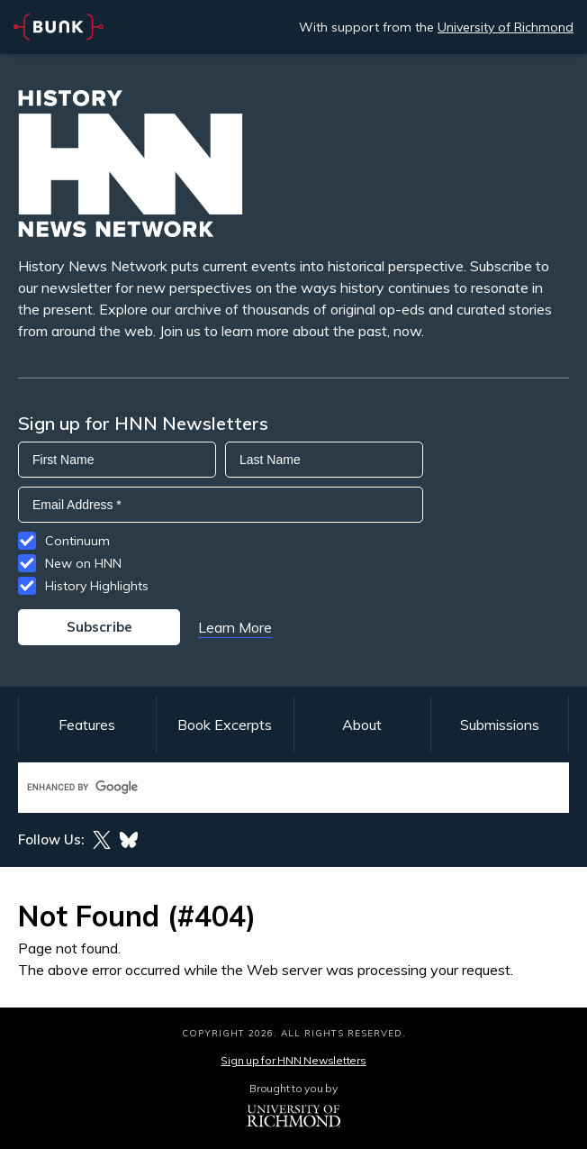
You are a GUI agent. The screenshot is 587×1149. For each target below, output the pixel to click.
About (362, 725)
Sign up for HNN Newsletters (293, 1060)
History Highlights (97, 586)
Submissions (499, 725)
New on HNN (83, 563)
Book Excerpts (224, 725)
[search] (274, 787)
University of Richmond (505, 27)
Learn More (235, 627)
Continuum (77, 541)
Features (87, 725)
